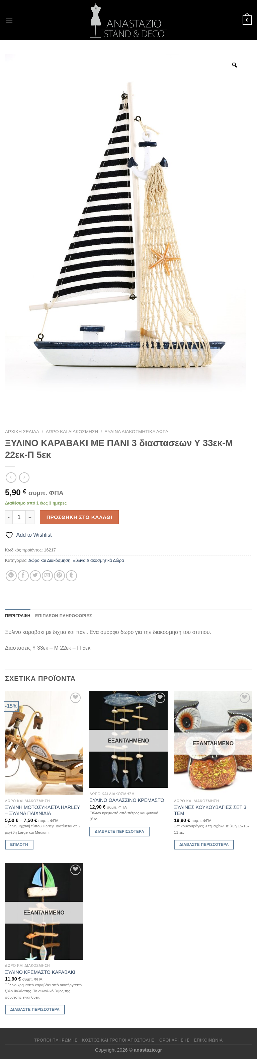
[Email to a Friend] (47, 575)
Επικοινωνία (208, 1040)
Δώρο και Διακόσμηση (72, 431)
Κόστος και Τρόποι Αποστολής (118, 1040)
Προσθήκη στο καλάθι (79, 517)
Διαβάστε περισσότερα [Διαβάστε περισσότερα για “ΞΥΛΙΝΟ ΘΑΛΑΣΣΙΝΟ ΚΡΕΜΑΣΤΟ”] (119, 831)
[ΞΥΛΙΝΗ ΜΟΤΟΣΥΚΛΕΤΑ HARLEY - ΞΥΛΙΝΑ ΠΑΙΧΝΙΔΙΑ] (44, 743)
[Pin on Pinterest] (59, 575)
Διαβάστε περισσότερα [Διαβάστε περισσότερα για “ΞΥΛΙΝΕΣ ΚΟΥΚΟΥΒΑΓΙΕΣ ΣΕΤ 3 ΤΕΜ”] (204, 844)
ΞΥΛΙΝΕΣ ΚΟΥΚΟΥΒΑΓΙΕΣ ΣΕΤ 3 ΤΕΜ (210, 810)
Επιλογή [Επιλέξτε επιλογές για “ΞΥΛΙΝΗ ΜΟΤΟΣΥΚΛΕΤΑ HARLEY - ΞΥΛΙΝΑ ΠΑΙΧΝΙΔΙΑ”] (19, 844)
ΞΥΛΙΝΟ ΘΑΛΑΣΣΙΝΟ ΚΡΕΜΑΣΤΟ (126, 800)
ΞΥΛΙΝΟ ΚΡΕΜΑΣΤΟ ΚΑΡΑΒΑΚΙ (40, 972)
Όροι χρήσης (174, 1040)
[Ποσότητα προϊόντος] (19, 517)
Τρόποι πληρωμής (55, 1040)
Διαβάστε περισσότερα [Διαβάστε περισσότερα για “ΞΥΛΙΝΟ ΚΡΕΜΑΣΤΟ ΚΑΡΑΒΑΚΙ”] (35, 1009)
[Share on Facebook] (23, 575)
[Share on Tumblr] (71, 575)
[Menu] (9, 20)
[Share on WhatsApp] (11, 575)
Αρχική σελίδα (22, 431)
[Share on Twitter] (35, 575)
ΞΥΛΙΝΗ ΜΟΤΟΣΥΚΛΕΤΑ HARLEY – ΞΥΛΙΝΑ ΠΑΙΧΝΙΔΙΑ (42, 810)
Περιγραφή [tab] (17, 615)
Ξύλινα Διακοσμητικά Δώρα (136, 431)
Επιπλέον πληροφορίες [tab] (63, 615)
